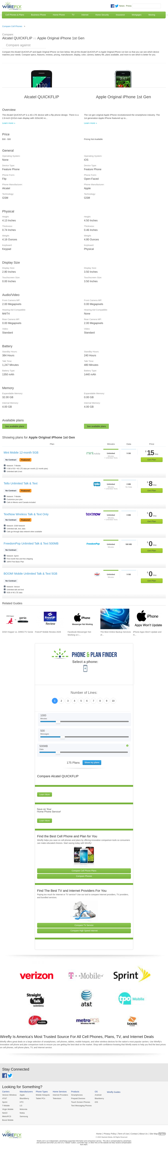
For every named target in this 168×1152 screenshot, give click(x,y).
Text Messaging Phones (80, 1105)
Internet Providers (59, 1095)
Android (96, 1095)
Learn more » (8, 123)
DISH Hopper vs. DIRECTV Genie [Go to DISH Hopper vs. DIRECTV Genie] (17, 632)
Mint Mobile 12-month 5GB (21, 452)
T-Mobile (5, 1105)
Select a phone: (85, 662)
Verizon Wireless (9, 1095)
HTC (21, 1102)
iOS (95, 1102)
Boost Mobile (7, 1120)
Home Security (102, 15)
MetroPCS (6, 1116)
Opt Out (162, 1133)
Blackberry (97, 1098)
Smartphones (76, 1095)
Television (56, 1098)
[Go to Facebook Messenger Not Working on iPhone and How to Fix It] (82, 619)
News (122, 6)
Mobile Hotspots (42, 1095)
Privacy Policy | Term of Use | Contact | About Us (126, 1133)
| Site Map (153, 1133)
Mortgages (136, 15)
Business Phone (38, 15)
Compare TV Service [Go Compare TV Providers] (84, 925)
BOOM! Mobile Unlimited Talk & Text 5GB (30, 573)
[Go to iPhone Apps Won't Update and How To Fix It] (147, 619)
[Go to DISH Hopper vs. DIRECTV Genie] (16, 619)
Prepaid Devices (77, 1098)
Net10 (4, 1112)
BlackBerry (24, 1098)
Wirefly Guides (112, 1092)
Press (128, 6)
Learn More (44, 794)
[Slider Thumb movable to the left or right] (58, 722)
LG (20, 1105)
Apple (21, 1095)
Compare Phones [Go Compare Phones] (84, 876)
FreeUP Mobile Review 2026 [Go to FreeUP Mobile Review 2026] (48, 632)
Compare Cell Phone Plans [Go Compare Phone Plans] (84, 871)
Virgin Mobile (7, 1109)
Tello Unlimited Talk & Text (21, 483)
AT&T (4, 1098)
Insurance (120, 15)
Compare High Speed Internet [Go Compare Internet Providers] (84, 930)
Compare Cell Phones (12, 26)
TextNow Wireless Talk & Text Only (26, 514)
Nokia (21, 1112)
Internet (84, 15)
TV (73, 15)
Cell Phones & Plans (14, 15)
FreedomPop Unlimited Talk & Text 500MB (31, 543)
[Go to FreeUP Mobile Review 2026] (49, 619)
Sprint (4, 1102)
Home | (99, 1133)
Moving (151, 15)
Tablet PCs (40, 1098)
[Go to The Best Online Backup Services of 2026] (114, 619)
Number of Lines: (84, 693)
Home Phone (59, 15)
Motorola (23, 1109)
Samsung (23, 1116)
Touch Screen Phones (79, 1102)
